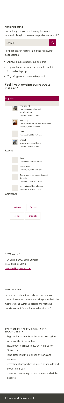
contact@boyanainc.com (18, 268)
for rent (33, 207)
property (33, 216)
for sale (17, 216)
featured (17, 207)
